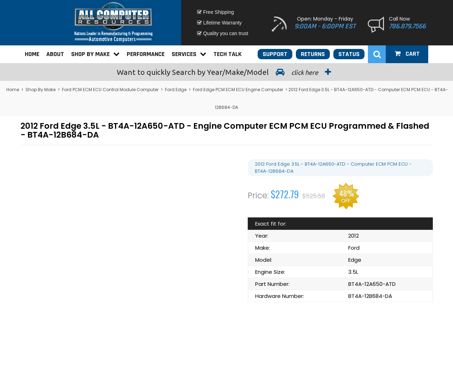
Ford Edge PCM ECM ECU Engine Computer (238, 90)
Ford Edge (176, 90)
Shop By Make (95, 54)
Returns (313, 54)
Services (189, 54)
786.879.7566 (407, 26)
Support (275, 54)
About (55, 54)
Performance (146, 54)
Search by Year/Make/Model (226, 72)
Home (32, 54)
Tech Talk (227, 54)
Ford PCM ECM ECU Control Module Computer (110, 90)
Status (349, 54)
